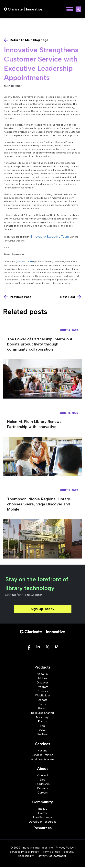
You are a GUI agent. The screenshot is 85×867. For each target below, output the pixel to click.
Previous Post (20, 297)
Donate (42, 700)
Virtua (42, 730)
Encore (42, 721)
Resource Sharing (42, 713)
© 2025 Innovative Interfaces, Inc (31, 847)
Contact (42, 775)
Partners (42, 788)
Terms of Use (51, 851)
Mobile (42, 678)
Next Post (67, 297)
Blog (43, 779)
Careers (42, 792)
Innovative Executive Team (50, 236)
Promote (42, 691)
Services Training (42, 755)
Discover (42, 682)
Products (42, 667)
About (42, 768)
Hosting (43, 750)
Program (42, 687)
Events (42, 813)
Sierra (42, 704)
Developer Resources (42, 821)
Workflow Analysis (42, 759)
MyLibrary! (42, 717)
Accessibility (26, 856)
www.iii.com (25, 261)
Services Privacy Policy (24, 851)
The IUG (42, 808)
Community (42, 802)
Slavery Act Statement (52, 856)
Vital (42, 725)
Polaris (42, 708)
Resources (43, 828)
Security (69, 851)
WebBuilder (42, 695)
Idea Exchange (42, 817)
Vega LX (42, 674)
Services (42, 744)
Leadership (43, 784)
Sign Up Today (42, 609)
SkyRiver (42, 734)
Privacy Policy (65, 847)
